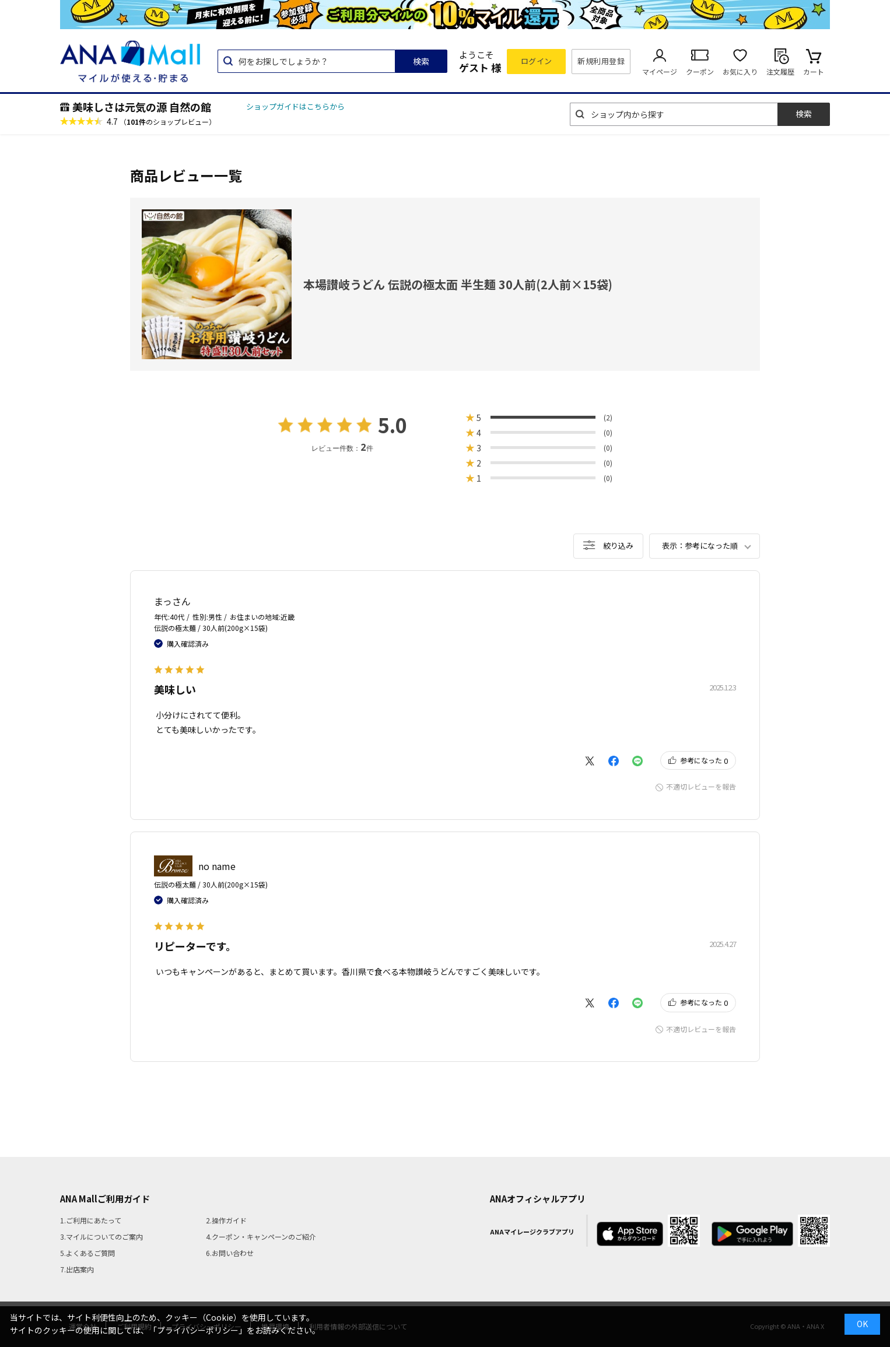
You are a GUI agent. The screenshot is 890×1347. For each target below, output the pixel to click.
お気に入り (740, 71)
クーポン (700, 71)
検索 (421, 61)
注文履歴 (780, 71)
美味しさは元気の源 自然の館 (141, 106)
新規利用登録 (601, 60)
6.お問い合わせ (230, 1253)
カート (813, 71)
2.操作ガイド (226, 1220)
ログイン (536, 60)
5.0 (392, 425)
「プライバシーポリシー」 (198, 1330)
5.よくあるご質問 (87, 1253)
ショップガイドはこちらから (295, 106)
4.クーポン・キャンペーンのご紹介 (261, 1236)
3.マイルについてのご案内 (101, 1236)
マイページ (659, 71)
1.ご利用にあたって (90, 1220)
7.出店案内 (77, 1269)
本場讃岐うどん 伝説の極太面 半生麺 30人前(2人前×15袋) (457, 284)
